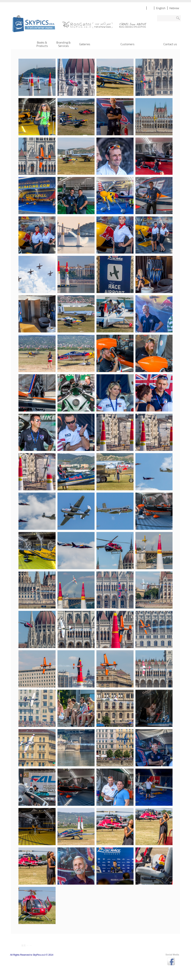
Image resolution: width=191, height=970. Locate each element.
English (160, 8)
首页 (23, 945)
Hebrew (174, 8)
